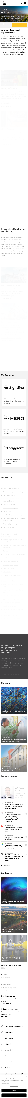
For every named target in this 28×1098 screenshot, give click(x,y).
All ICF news (6, 865)
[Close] (26, 1076)
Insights (8, 1044)
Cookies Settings (14, 1086)
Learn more (6, 1003)
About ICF (9, 1050)
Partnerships (9, 1032)
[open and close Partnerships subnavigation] (2, 1032)
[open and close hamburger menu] (25, 3)
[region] (14, 1086)
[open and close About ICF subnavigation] (2, 1050)
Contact (8, 1068)
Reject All (14, 1090)
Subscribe (5, 1016)
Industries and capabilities (14, 1026)
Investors (8, 1062)
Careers (8, 1056)
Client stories (10, 1038)
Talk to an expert (19, 25)
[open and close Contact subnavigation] (2, 1068)
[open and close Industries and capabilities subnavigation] (2, 1026)
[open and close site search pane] (22, 3)
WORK (4, 9)
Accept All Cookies (14, 1095)
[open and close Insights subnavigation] (2, 1044)
